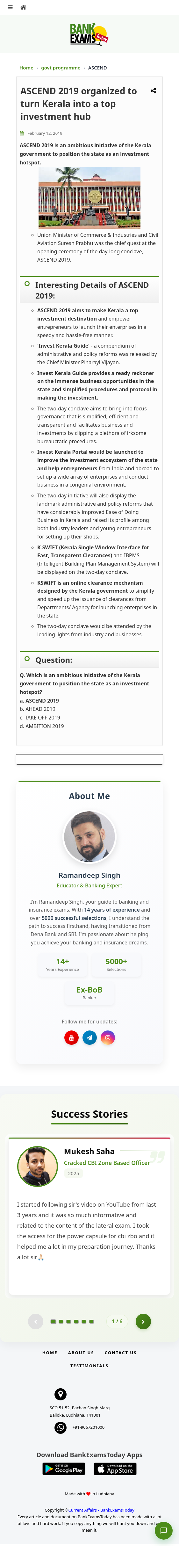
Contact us (121, 1354)
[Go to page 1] (53, 1323)
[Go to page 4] (76, 1323)
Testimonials (89, 1367)
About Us (81, 1354)
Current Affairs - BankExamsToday (101, 1512)
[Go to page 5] (84, 1323)
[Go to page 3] (68, 1323)
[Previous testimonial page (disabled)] (35, 1323)
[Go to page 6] (91, 1323)
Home (26, 67)
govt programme (61, 67)
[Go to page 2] (61, 1323)
